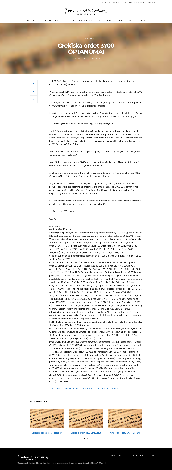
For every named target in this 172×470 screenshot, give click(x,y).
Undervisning (124, 20)
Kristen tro (32, 20)
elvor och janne (72, 388)
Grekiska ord (89, 38)
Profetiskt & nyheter (55, 20)
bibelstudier (57, 388)
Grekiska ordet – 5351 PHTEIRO (47, 433)
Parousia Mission (109, 2)
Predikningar (104, 20)
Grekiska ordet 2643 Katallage (125, 433)
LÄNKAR (151, 2)
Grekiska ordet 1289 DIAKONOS (86, 433)
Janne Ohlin (116, 388)
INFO (140, 20)
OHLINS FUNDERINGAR (83, 20)
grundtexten (102, 388)
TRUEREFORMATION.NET (134, 2)
